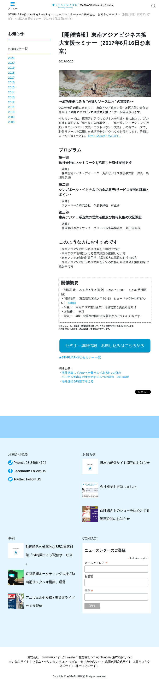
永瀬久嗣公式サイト (118, 661)
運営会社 (33, 657)
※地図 (71, 303)
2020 (11, 62)
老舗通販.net (86, 657)
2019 (11, 67)
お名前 (88, 576)
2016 (11, 82)
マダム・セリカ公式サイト (86, 661)
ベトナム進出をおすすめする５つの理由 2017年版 (95, 377)
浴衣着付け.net (121, 657)
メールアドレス (95, 563)
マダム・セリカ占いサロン (49, 661)
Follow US (38, 471)
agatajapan (103, 657)
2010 (11, 112)
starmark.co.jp (51, 657)
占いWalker (69, 657)
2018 (11, 72)
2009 (11, 117)
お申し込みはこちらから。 (105, 136)
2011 (11, 107)
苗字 (88, 591)
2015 (11, 87)
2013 (11, 97)
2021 (11, 58)
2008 (11, 122)
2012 (11, 102)
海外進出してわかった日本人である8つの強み (91, 372)
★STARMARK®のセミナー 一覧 (80, 357)
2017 (11, 77)
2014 (11, 92)
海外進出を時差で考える (78, 381)
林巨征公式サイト (87, 666)
